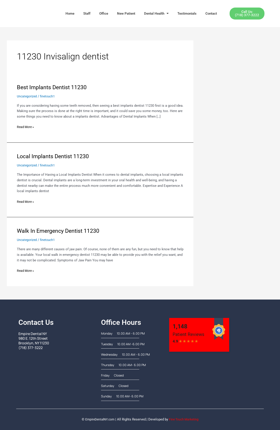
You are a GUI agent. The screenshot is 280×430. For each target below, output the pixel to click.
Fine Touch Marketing (185, 419)
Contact (211, 14)
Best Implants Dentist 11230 (53, 87)
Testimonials (187, 14)
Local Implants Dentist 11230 (54, 156)
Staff (86, 14)
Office (103, 14)
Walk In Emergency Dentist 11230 (60, 230)
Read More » (26, 126)
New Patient (126, 14)
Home (70, 14)
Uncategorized (27, 96)
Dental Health (156, 13)
